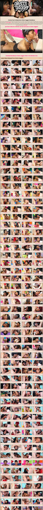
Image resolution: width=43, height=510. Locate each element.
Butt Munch (5, 204)
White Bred (5, 281)
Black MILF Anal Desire (27, 174)
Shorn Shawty (16, 335)
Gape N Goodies (5, 397)
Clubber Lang (16, 274)
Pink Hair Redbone (16, 243)
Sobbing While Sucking (27, 366)
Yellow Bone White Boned (5, 89)
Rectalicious (37, 189)
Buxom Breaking (37, 397)
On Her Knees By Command (38, 112)
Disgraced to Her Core (16, 97)
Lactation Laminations (16, 366)
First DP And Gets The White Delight (37, 204)
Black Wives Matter (5, 466)
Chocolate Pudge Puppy (37, 174)
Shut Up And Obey (26, 504)
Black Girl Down (37, 497)
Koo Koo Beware (37, 458)
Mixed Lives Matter (16, 412)
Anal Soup (5, 297)
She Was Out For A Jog (27, 481)
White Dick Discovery (16, 389)
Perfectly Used (37, 104)
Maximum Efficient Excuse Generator (5, 412)
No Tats (5, 443)
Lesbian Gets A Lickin (5, 435)
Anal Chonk (16, 312)
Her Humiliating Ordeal (27, 104)
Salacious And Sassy (27, 312)
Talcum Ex (26, 412)
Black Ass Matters (16, 420)
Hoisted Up (16, 489)
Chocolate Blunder (37, 504)
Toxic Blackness (16, 466)
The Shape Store (26, 66)
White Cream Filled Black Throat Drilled (5, 220)
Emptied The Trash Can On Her (26, 443)
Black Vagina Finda (5, 174)
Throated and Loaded (27, 74)
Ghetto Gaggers (8, 22)
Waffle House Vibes (16, 235)
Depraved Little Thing (5, 104)
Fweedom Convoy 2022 (26, 343)
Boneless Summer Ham (5, 312)
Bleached (37, 366)
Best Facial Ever (27, 212)
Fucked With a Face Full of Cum (37, 220)
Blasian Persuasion (27, 381)
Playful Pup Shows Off (16, 197)
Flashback (26, 289)
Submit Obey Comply (27, 335)
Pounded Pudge (37, 420)
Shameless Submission (16, 166)
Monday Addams (37, 74)
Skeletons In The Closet (5, 274)
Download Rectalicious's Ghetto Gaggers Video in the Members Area (21, 55)
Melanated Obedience (37, 312)
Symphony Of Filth (16, 104)
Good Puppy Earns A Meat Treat (27, 297)
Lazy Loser (37, 412)
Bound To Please (16, 143)
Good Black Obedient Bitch (37, 481)
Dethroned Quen (26, 112)
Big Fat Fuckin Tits (16, 212)
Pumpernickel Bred (27, 189)
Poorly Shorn (27, 489)
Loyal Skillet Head (37, 489)
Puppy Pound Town (27, 158)
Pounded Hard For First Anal (38, 258)
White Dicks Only (37, 304)
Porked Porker (27, 320)
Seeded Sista (27, 258)
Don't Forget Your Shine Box (37, 281)
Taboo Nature (38, 143)
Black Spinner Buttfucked (5, 266)
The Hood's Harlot (5, 74)
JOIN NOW (25, 25)
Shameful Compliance (5, 143)
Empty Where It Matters (16, 89)
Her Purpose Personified (26, 458)
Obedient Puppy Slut (5, 66)
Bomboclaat (37, 443)
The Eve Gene (16, 435)
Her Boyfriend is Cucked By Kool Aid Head (37, 274)
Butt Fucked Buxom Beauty (38, 297)
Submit (38, 212)
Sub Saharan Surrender (16, 304)
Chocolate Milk (5, 320)
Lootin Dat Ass (16, 74)
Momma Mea (27, 374)
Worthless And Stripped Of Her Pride (37, 97)
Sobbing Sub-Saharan (16, 343)
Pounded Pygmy (37, 320)
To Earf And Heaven (5, 458)
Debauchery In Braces (5, 158)
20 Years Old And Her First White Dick (27, 281)
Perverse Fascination (27, 120)
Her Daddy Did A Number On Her (16, 281)
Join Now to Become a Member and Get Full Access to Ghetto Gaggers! (21, 26)
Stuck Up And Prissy (16, 443)
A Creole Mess (5, 112)
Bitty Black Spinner (37, 374)
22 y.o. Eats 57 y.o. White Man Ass (5, 381)
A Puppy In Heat (37, 166)
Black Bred (26, 266)
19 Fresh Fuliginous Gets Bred (37, 243)
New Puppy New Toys (27, 197)
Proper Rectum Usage (5, 181)
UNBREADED (5, 304)
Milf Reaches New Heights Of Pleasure (26, 166)
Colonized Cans (27, 358)
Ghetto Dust (37, 404)
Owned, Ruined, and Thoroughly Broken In (37, 120)
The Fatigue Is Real (5, 97)
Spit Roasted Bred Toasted (27, 220)
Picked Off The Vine (37, 466)
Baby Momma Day (37, 235)
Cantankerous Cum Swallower (27, 420)
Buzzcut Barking (37, 197)
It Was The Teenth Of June (27, 397)
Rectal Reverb (5, 197)
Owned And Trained (5, 504)
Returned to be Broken (16, 81)
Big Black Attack (5, 389)
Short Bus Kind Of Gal (37, 381)
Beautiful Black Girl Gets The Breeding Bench (27, 204)
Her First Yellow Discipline (27, 497)
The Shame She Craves (27, 97)
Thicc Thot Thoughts (5, 374)
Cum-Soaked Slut (26, 81)
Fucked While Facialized (16, 220)
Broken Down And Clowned (38, 335)
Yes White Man (16, 497)
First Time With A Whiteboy (27, 466)
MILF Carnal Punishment (37, 158)
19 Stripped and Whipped (5, 243)
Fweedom (26, 435)
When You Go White (16, 404)
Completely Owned (16, 120)
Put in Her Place (27, 89)
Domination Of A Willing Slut (5, 135)
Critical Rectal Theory (16, 374)
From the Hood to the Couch (37, 81)
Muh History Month (37, 343)
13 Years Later (5, 358)
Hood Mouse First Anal (16, 320)
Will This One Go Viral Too (16, 181)
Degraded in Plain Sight (37, 89)
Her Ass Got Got (5, 420)
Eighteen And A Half (5, 404)
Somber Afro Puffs (16, 66)
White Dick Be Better (5, 343)
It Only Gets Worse (37, 266)
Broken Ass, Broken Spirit (16, 381)
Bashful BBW (5, 212)
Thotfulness (16, 204)
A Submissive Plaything (16, 158)
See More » (40, 58)
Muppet (5, 235)
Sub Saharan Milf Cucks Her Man (27, 274)
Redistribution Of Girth (5, 335)
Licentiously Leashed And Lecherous (16, 297)
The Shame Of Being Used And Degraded (37, 135)
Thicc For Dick (5, 258)
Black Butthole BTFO (27, 243)
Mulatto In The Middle (27, 404)
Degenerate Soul (26, 135)
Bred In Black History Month (16, 189)
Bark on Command (16, 458)
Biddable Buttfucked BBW (37, 289)
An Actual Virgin (16, 397)
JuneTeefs (5, 481)
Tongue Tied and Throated (5, 81)
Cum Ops (37, 66)
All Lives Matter (16, 481)
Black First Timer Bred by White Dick (27, 235)
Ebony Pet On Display (5, 289)
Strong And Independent (37, 181)
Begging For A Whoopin (16, 266)
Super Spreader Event (37, 389)
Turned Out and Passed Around (16, 112)
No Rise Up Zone (16, 504)
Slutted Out (26, 181)
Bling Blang (37, 358)
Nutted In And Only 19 (16, 258)
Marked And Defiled (5, 120)
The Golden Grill (37, 435)
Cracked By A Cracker (27, 304)
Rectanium (5, 366)
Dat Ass (27, 389)
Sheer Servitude (5, 189)
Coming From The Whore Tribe (5, 166)
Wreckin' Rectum (26, 143)
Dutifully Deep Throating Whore (16, 174)
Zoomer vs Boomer (16, 289)
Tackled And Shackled (16, 358)
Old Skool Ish (5, 489)
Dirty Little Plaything (16, 135)
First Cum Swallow (5, 497)
